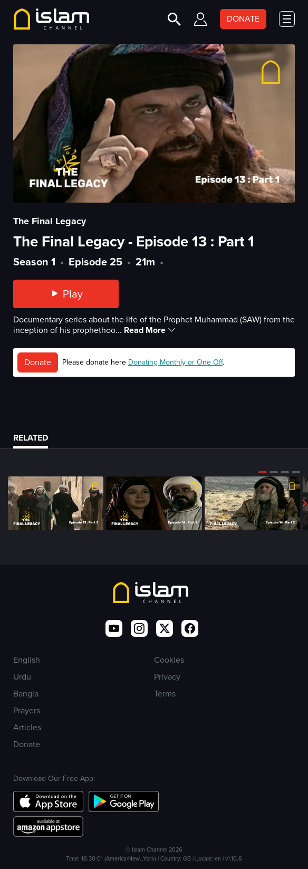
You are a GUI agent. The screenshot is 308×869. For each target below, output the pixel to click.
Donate (37, 362)
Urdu (22, 677)
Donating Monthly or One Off (175, 362)
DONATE (243, 19)
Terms (165, 693)
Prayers (26, 710)
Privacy (167, 677)
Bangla (25, 693)
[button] (262, 472)
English (26, 660)
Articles (27, 727)
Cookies (169, 660)
